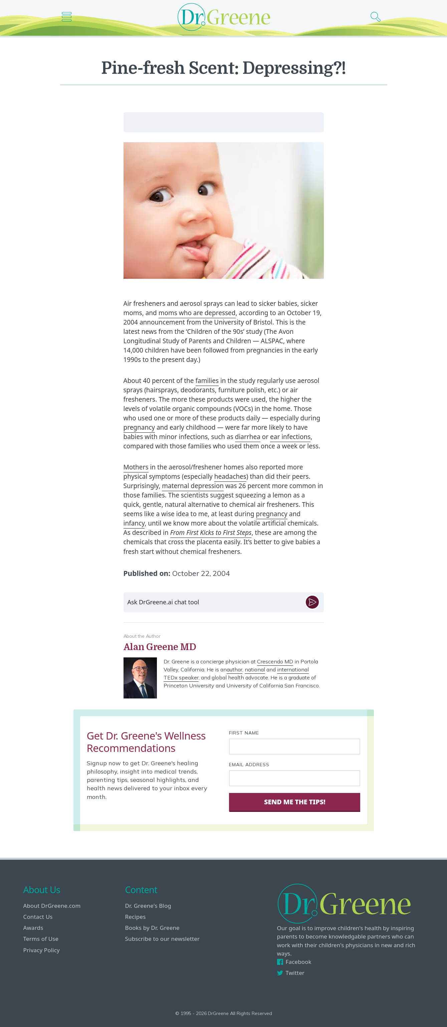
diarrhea (247, 436)
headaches (230, 476)
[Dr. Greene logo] (223, 17)
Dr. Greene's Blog (148, 905)
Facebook (294, 962)
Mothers (136, 467)
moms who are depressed (197, 313)
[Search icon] (378, 16)
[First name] (295, 747)
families (207, 380)
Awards (33, 928)
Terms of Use (41, 939)
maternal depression (193, 485)
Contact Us (38, 916)
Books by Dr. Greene (152, 928)
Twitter (291, 973)
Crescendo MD (275, 661)
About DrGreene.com (52, 905)
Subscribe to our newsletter (162, 939)
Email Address (249, 765)
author (234, 669)
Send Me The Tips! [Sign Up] (294, 801)
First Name (244, 733)
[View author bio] (224, 647)
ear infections (290, 436)
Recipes (135, 916)
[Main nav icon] (69, 16)
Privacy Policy (41, 950)
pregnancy (139, 427)
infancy (134, 523)
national (255, 669)
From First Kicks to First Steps (211, 532)
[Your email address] (295, 778)
